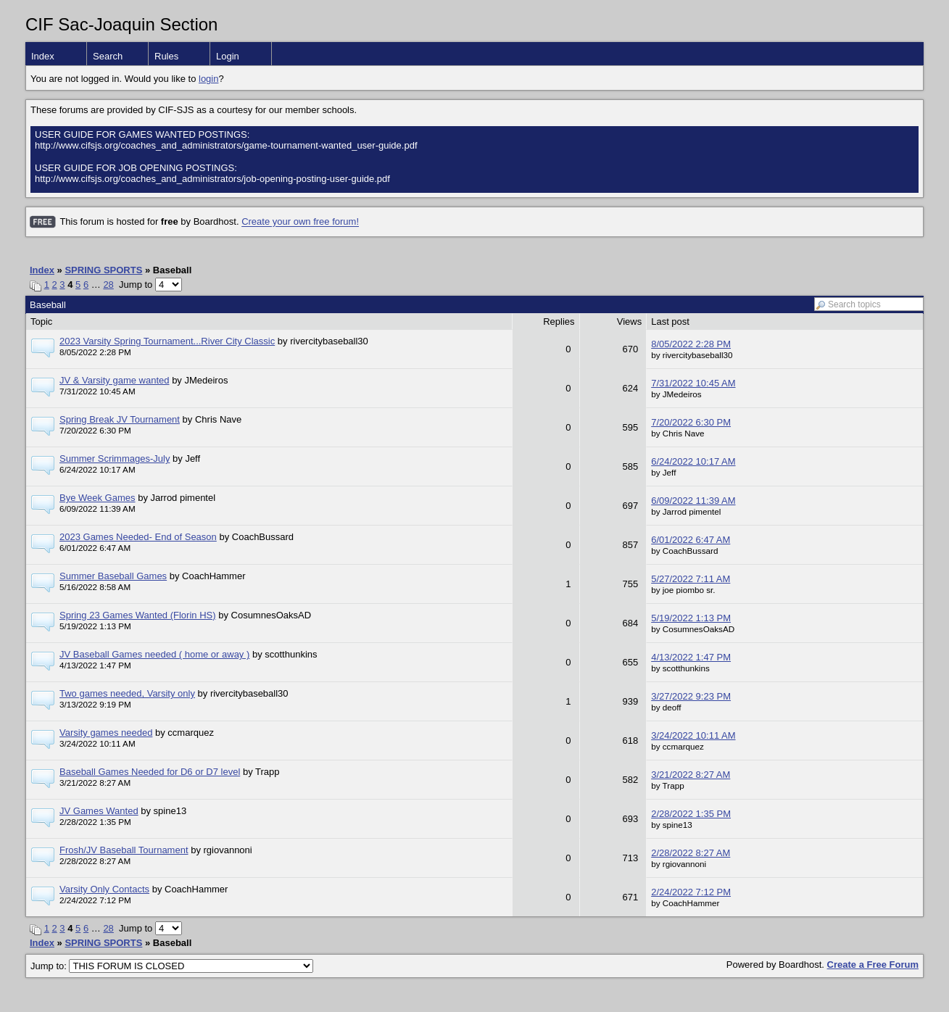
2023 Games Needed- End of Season (138, 536)
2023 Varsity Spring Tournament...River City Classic (167, 341)
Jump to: (171, 966)
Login (227, 56)
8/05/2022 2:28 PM (691, 344)
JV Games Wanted (98, 810)
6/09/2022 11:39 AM (693, 500)
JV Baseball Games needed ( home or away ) (154, 654)
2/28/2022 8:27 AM (690, 852)
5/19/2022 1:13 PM (691, 618)
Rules (166, 56)
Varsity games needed (105, 732)
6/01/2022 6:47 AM (690, 539)
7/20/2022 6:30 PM (691, 422)
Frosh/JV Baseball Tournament (123, 850)
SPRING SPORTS (103, 270)
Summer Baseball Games (113, 576)
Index (42, 56)
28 (108, 284)
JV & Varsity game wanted (114, 380)
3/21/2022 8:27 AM (690, 774)
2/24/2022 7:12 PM (691, 892)
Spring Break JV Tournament (119, 419)
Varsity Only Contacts (104, 889)
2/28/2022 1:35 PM (691, 813)
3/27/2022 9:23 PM (691, 696)
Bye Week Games (97, 497)
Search (108, 56)
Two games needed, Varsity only (127, 693)
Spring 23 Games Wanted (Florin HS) (137, 615)
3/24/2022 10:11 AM (693, 735)
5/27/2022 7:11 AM (690, 578)
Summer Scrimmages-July (114, 458)
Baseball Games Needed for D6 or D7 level (149, 771)
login (208, 78)
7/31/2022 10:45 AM (693, 383)
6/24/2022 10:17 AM (693, 461)
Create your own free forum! (300, 222)
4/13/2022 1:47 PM (691, 657)
